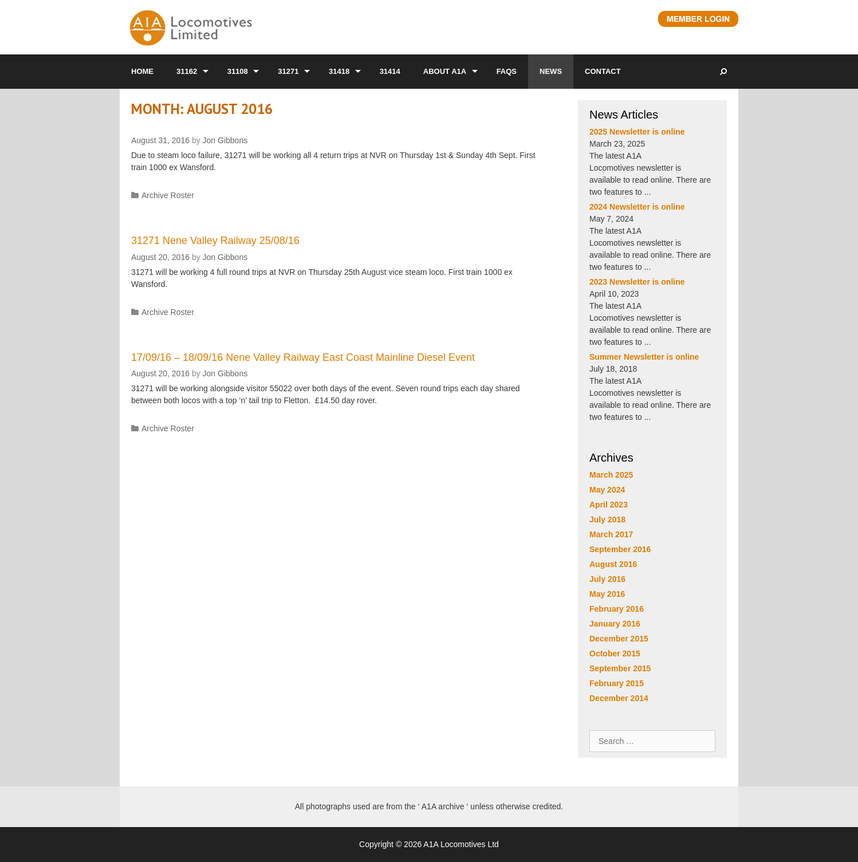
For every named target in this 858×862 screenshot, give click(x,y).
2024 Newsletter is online (637, 206)
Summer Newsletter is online (644, 356)
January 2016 (614, 623)
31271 (288, 71)
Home (142, 71)
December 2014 (618, 698)
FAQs (507, 71)
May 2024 (607, 489)
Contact (603, 71)
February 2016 (616, 608)
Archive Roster (167, 195)
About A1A (444, 71)
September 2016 (620, 549)
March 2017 (611, 534)
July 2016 (607, 579)
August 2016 (613, 564)
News (551, 71)
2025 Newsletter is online (637, 131)
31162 (186, 71)
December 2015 (618, 638)
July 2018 (607, 519)
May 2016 (607, 594)
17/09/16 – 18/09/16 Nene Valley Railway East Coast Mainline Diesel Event (303, 357)
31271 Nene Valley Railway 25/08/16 (215, 240)
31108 (237, 71)
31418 (339, 71)
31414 (390, 71)
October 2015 (614, 653)
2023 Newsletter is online (637, 281)
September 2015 (620, 668)
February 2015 (616, 683)
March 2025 (611, 474)
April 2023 (608, 504)
